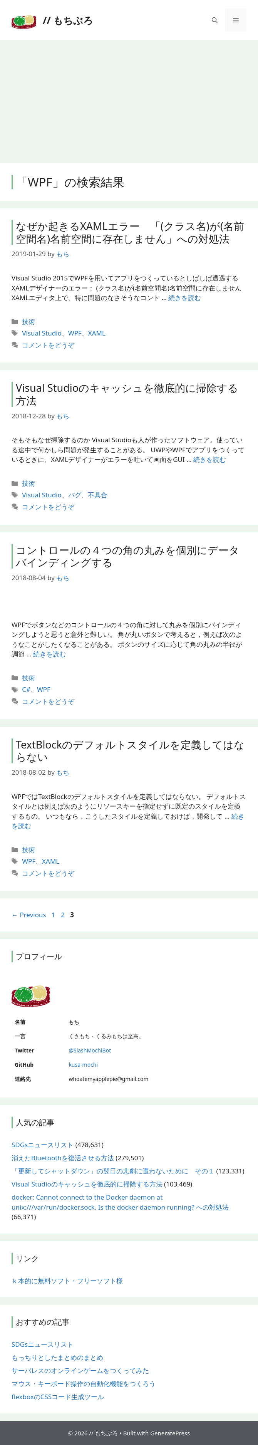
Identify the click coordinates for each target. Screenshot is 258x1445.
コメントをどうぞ (48, 345)
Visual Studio (42, 333)
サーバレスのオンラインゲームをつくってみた (80, 1370)
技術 (28, 321)
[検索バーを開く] (214, 20)
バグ (74, 494)
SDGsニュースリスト (43, 1144)
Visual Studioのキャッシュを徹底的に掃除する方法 (127, 394)
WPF (75, 333)
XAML (97, 333)
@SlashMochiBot (90, 1050)
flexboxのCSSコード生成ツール (58, 1396)
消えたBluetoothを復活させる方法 (63, 1157)
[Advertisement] (129, 98)
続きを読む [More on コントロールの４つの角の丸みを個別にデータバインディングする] (49, 653)
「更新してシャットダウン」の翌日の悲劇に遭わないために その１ (113, 1170)
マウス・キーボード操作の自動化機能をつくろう (84, 1383)
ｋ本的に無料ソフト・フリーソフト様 (67, 1280)
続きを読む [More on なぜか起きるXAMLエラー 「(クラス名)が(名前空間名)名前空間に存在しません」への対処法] (184, 297)
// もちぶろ (68, 20)
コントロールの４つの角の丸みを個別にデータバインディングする (128, 556)
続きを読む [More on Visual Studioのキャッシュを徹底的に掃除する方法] (209, 459)
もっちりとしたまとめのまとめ (57, 1357)
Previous (29, 914)
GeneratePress (170, 1433)
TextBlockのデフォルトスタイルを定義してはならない (130, 750)
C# (26, 689)
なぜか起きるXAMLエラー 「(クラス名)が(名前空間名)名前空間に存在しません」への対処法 (130, 232)
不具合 (97, 494)
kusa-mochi (83, 1064)
